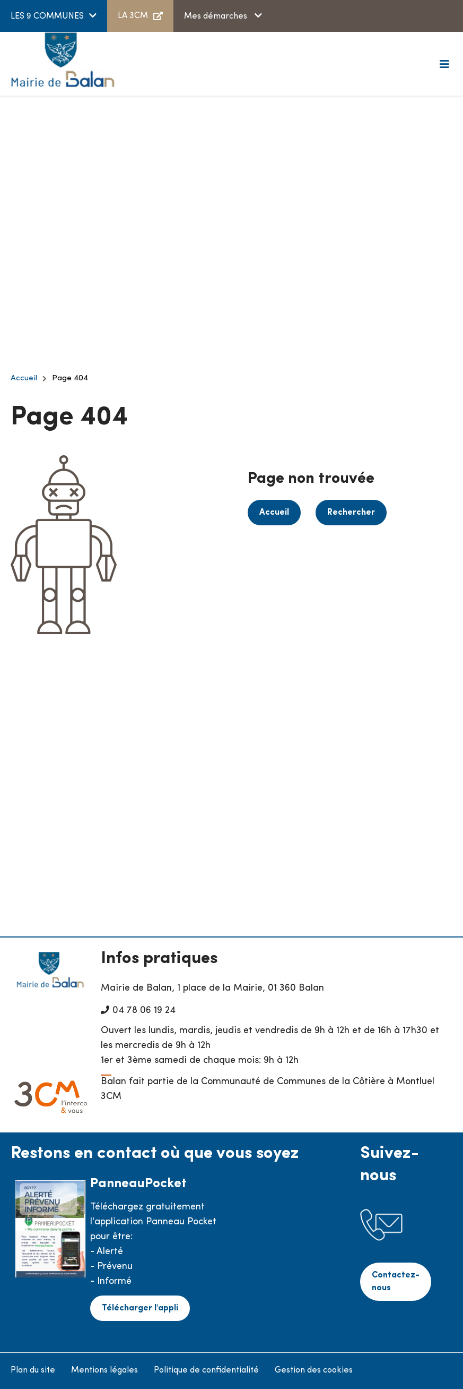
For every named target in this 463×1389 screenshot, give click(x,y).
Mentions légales (104, 1370)
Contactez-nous (396, 1281)
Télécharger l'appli (140, 1308)
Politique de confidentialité (206, 1370)
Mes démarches (216, 16)
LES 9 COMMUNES (47, 16)
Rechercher (351, 512)
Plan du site (33, 1370)
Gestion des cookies (314, 1370)
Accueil (24, 378)
